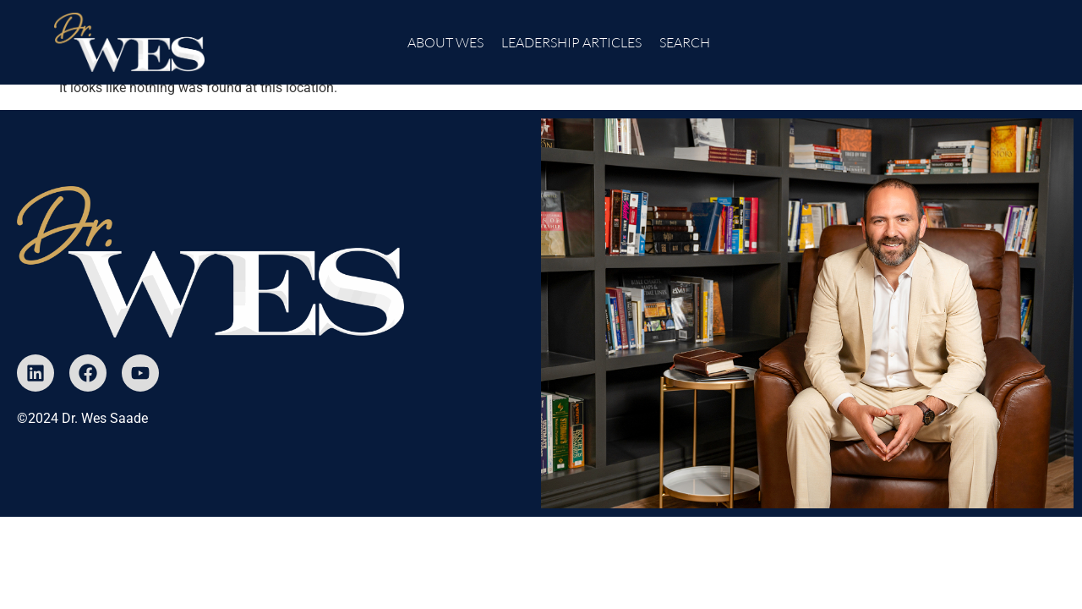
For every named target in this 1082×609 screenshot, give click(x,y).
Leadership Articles (571, 42)
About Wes (445, 42)
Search (684, 42)
